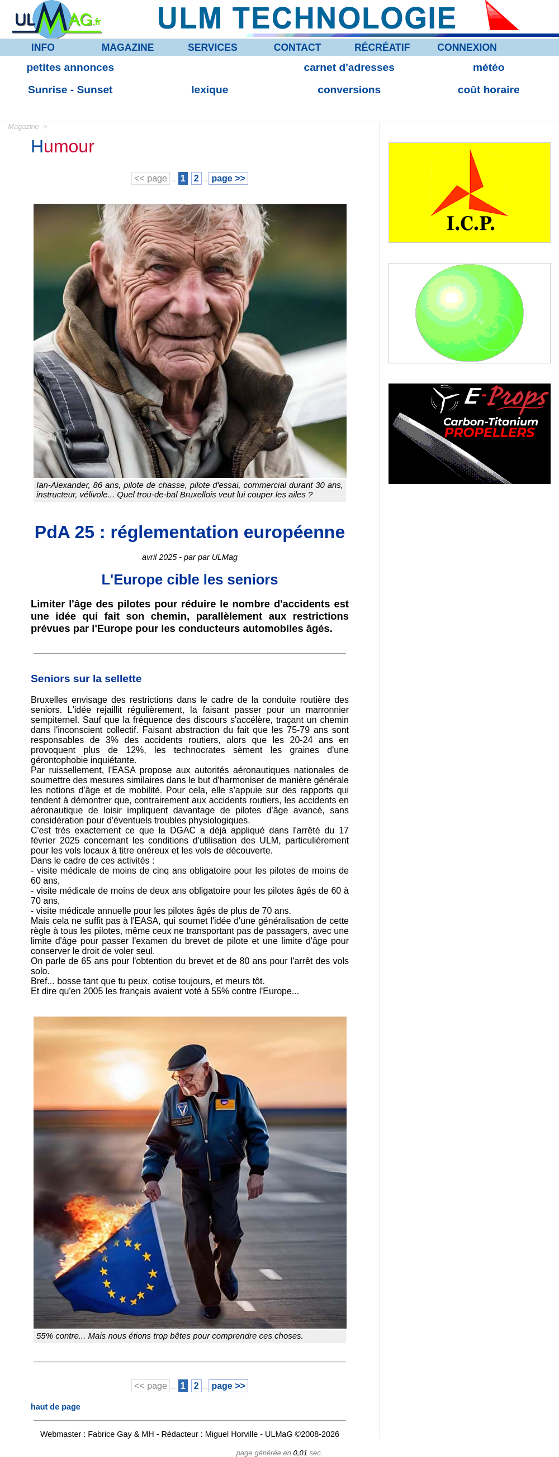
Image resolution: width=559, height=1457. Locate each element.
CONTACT (297, 47)
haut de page (55, 1406)
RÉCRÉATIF (382, 47)
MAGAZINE (128, 47)
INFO (43, 47)
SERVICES (213, 47)
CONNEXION (467, 47)
